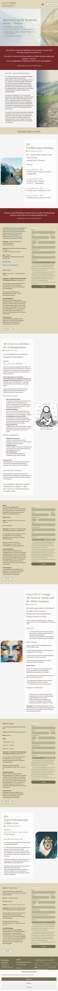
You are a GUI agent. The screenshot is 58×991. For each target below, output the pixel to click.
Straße (33, 235)
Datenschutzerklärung (36, 282)
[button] (42, 4)
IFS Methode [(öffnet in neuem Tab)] (13, 231)
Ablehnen (29, 983)
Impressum (19, 968)
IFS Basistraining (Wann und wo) (40, 914)
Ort (38, 240)
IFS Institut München (16, 236)
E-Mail (33, 245)
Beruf (32, 255)
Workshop (34, 260)
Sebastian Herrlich (5, 961)
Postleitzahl (34, 240)
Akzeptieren (29, 979)
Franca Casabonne (21, 732)
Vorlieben (29, 987)
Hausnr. (52, 235)
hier (8, 513)
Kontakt (18, 959)
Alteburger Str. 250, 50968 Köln (10, 265)
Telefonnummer (35, 250)
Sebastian (9, 2)
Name (32, 230)
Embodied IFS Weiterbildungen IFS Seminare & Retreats (7, 966)
